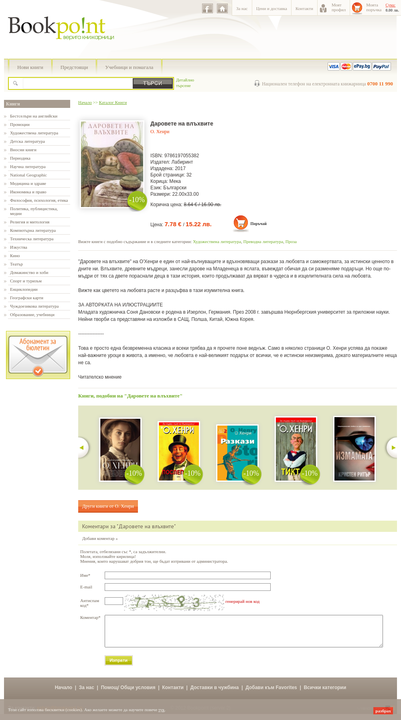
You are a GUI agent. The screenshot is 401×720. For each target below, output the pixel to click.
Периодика (20, 158)
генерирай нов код (242, 601)
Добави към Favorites (271, 693)
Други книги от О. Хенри (108, 506)
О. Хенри (160, 131)
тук (161, 709)
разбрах (383, 710)
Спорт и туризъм (26, 280)
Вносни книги (23, 149)
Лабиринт (182, 162)
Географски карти (26, 297)
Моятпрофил (339, 7)
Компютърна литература (33, 230)
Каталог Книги (113, 102)
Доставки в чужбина (214, 693)
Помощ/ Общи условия (128, 693)
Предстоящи (74, 67)
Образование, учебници (32, 314)
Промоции (20, 124)
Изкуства (18, 247)
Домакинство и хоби (29, 272)
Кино (15, 255)
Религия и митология (29, 221)
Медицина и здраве (28, 183)
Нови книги (30, 67)
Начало (85, 102)
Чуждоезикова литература (34, 306)
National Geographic (28, 174)
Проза (291, 241)
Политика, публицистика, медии (34, 211)
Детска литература (27, 141)
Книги (13, 104)
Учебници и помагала (129, 67)
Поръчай (258, 223)
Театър (16, 264)
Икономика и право (28, 191)
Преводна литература (263, 241)
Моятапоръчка (373, 7)
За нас (242, 8)
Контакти (304, 8)
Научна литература (28, 166)
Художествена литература (34, 132)
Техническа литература (31, 238)
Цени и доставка (271, 8)
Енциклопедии (24, 289)
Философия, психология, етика (39, 200)
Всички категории (325, 693)
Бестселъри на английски (33, 116)
